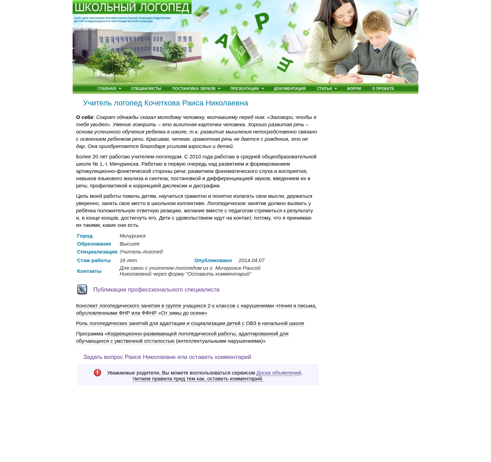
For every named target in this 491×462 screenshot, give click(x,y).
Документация (290, 88)
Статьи (324, 88)
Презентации (244, 88)
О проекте (383, 88)
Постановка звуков (194, 88)
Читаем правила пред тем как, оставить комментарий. (197, 379)
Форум (354, 88)
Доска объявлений (279, 373)
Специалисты (146, 88)
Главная (107, 88)
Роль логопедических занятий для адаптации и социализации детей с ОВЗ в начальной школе (190, 323)
